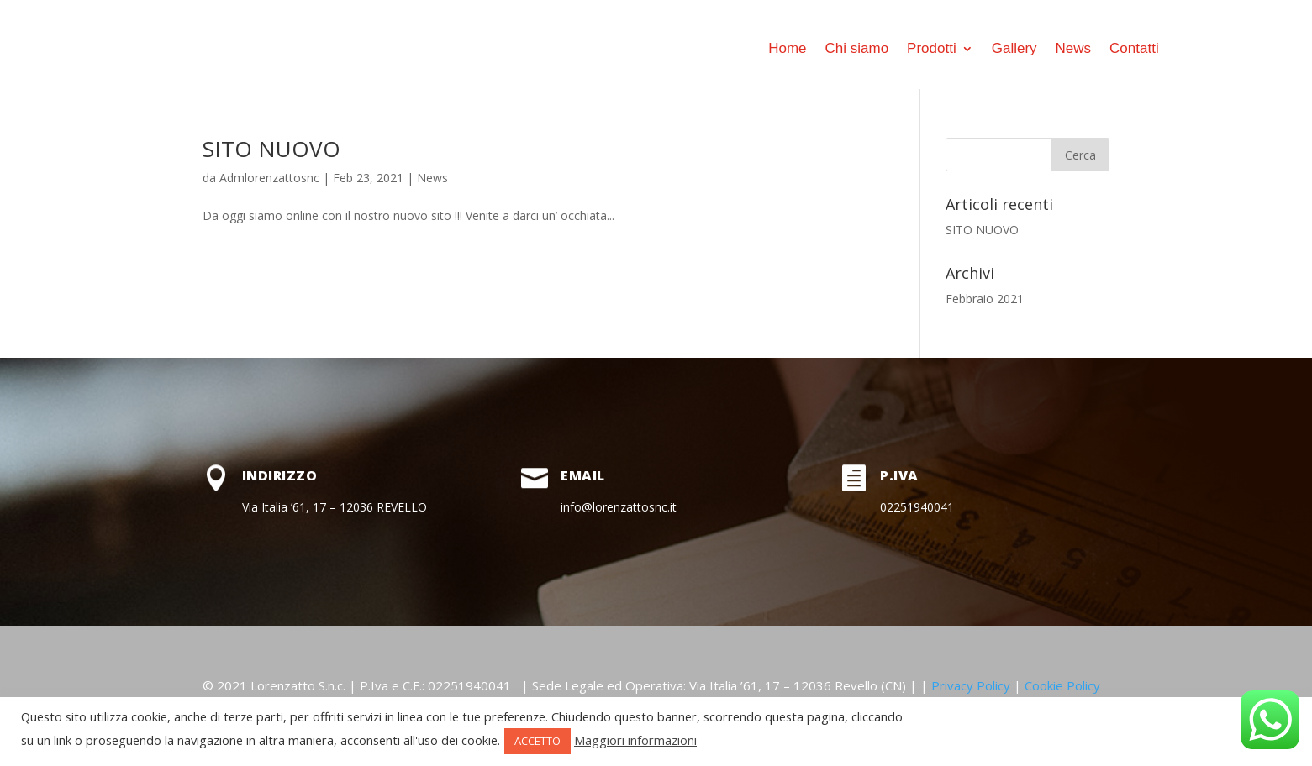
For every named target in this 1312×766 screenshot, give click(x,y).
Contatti (1134, 48)
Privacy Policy (970, 685)
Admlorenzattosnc (269, 178)
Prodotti (931, 48)
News (1074, 48)
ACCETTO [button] (537, 740)
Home (787, 48)
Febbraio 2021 (985, 299)
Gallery (1014, 48)
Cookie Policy (1062, 685)
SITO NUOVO (271, 149)
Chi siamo (857, 48)
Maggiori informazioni (635, 740)
